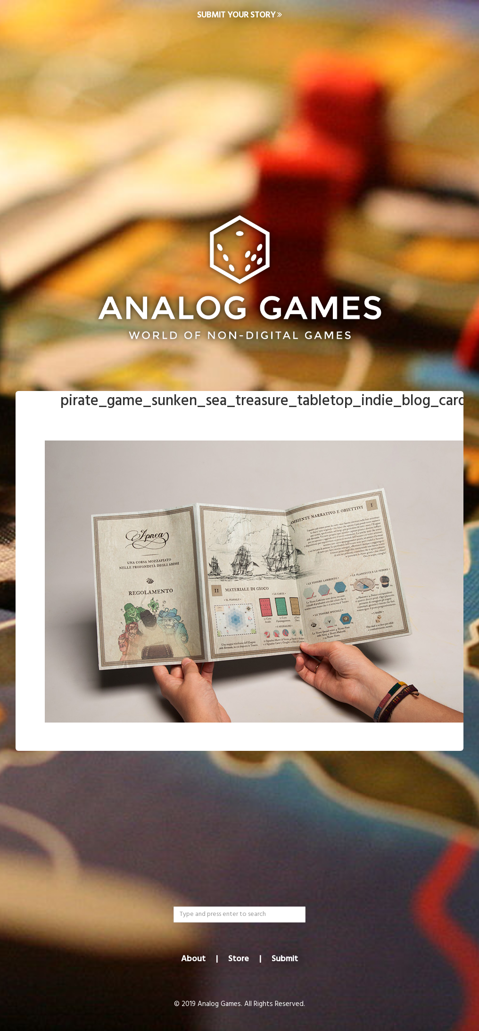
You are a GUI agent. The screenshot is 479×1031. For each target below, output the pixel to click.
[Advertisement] (239, 107)
